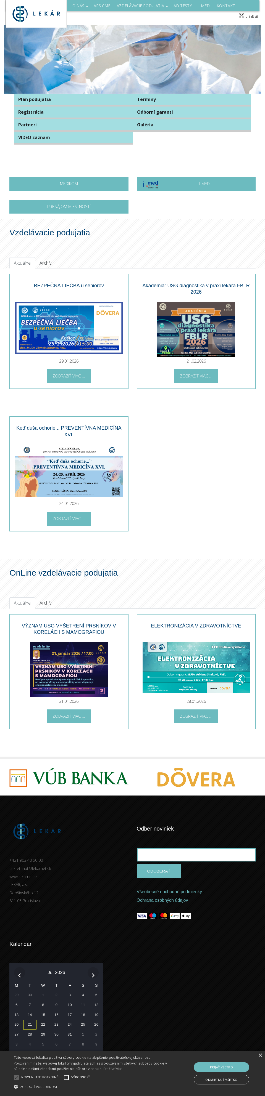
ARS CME (102, 5)
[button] (91, 1086)
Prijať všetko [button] (221, 1067)
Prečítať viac (112, 1068)
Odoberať (158, 871)
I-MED (176, 185)
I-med (204, 5)
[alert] (132, 1073)
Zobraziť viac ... (69, 376)
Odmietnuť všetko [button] (221, 1080)
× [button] (260, 1056)
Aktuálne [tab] (22, 263)
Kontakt (226, 5)
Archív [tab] (45, 263)
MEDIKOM (69, 183)
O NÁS (80, 7)
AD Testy (183, 5)
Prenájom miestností (68, 206)
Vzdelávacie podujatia (142, 7)
